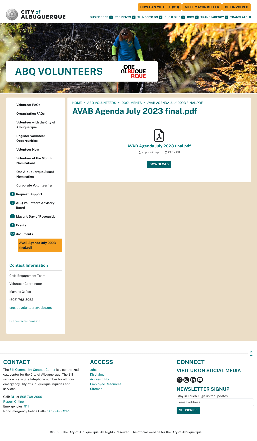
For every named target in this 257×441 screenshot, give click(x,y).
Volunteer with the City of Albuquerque (35, 124)
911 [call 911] (26, 406)
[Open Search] (250, 17)
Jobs (193, 17)
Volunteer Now (27, 149)
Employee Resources (105, 384)
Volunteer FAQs (28, 105)
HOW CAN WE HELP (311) (159, 7)
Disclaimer (98, 374)
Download (159, 164)
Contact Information (28, 265)
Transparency (214, 17)
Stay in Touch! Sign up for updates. (202, 396)
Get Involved (236, 7)
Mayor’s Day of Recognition (36, 216)
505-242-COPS (58, 411)
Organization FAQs (30, 113)
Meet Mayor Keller (202, 7)
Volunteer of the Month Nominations (33, 160)
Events (21, 225)
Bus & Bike (174, 17)
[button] (238, 17)
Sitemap (96, 389)
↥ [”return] (251, 353)
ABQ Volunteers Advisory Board (35, 205)
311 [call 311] (13, 397)
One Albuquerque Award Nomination (35, 174)
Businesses (101, 17)
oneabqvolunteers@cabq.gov (30, 308)
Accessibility (99, 379)
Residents (125, 17)
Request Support (29, 194)
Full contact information (24, 321)
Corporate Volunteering (34, 185)
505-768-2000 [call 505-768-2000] (31, 397)
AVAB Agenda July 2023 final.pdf (159, 146)
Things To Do (149, 17)
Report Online (13, 402)
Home (77, 103)
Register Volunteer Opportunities (30, 138)
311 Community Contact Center (32, 370)
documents (132, 103)
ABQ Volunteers (101, 103)
